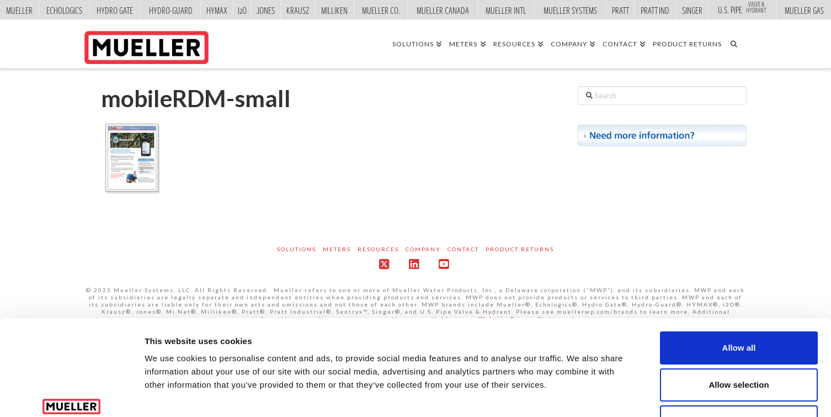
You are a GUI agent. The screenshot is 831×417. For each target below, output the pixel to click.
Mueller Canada (443, 10)
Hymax (216, 10)
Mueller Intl (506, 10)
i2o (242, 10)
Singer (692, 10)
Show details (579, 395)
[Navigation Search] (737, 43)
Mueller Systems (570, 10)
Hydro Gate (115, 10)
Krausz (297, 10)
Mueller (19, 10)
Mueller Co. (381, 10)
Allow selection (739, 307)
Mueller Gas (804, 10)
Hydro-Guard (171, 10)
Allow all (739, 270)
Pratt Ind (655, 10)
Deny (739, 344)
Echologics (64, 10)
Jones (266, 10)
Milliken (334, 10)
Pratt (620, 10)
